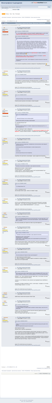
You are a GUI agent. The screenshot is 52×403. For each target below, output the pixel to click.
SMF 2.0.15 (21, 400)
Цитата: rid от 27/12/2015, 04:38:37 (20, 74)
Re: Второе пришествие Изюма (23, 27)
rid (4, 27)
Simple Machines (30, 400)
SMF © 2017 (26, 400)
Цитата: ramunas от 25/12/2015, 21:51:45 (21, 142)
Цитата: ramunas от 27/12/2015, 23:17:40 (21, 216)
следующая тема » (47, 19)
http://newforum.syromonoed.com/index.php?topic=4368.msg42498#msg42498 (27, 88)
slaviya (5, 138)
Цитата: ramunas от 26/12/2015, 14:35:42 (21, 36)
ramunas (6, 71)
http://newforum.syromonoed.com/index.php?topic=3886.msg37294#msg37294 (27, 68)
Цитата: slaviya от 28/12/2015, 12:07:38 (21, 271)
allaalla (5, 293)
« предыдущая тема (40, 19)
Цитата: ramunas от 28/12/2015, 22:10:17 (21, 304)
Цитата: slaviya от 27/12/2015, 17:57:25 (22, 232)
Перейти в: (36, 373)
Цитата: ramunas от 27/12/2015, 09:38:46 (21, 112)
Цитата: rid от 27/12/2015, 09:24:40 (20, 94)
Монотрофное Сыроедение (11, 3)
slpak (5, 213)
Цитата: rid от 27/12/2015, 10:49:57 (20, 183)
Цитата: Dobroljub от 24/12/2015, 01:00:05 (23, 38)
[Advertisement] (26, 356)
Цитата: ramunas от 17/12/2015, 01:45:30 (21, 31)
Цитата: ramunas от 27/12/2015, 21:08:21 (21, 230)
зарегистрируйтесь (5, 8)
